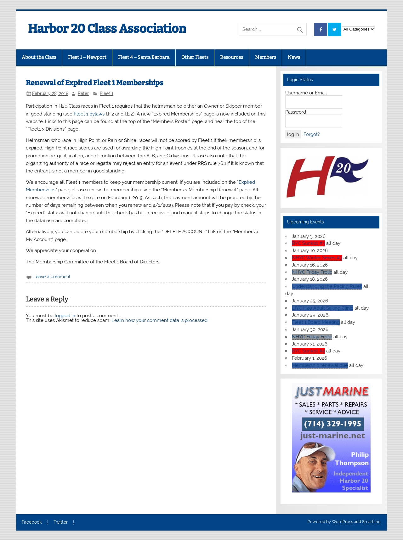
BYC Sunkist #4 (308, 351)
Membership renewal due (320, 365)
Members (265, 57)
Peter (83, 93)
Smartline (371, 521)
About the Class (39, 57)
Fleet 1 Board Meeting (316, 322)
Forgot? (312, 134)
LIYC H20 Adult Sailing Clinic (322, 308)
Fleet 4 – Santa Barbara (143, 57)
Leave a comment (52, 276)
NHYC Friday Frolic (312, 272)
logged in (65, 315)
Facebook (32, 522)
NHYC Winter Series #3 (317, 258)
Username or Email (306, 93)
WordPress (342, 521)
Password (295, 112)
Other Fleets (194, 57)
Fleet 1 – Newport (87, 57)
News (294, 57)
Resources (231, 57)
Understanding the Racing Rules (327, 286)
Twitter (61, 522)
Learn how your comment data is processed (159, 320)
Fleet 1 (106, 93)
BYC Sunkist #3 (308, 243)
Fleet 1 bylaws (89, 114)
